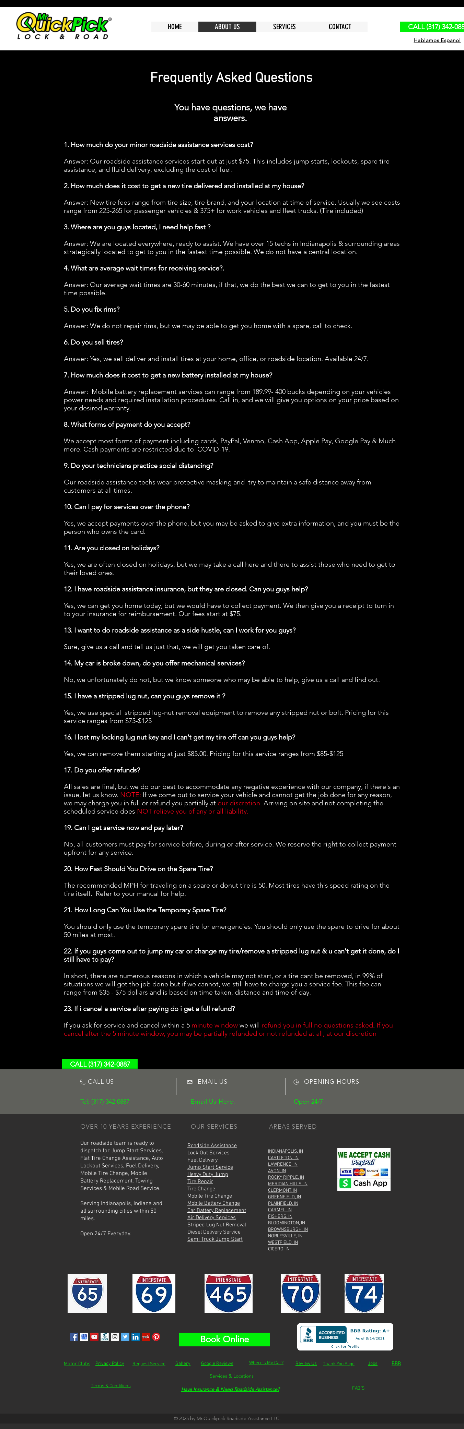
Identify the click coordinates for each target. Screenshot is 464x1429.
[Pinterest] (156, 1337)
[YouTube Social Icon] (94, 1337)
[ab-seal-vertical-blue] (105, 1337)
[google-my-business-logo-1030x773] (84, 1337)
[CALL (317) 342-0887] (100, 1064)
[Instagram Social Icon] (115, 1337)
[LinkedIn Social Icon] (135, 1337)
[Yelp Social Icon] (146, 1337)
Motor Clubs (77, 1364)
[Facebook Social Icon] (74, 1337)
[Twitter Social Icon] (125, 1337)
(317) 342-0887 (110, 1101)
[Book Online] (224, 1339)
